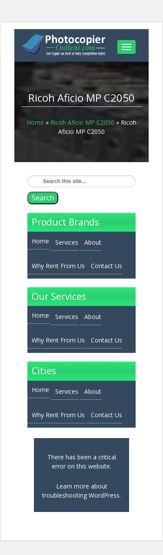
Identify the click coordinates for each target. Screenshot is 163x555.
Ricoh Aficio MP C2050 (82, 122)
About (92, 242)
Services (66, 242)
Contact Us (106, 266)
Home (35, 122)
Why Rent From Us (58, 266)
